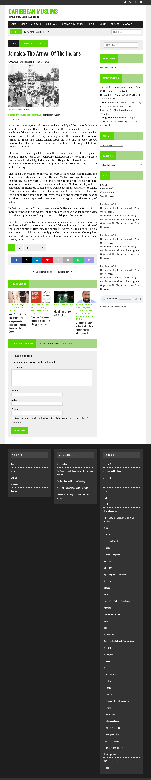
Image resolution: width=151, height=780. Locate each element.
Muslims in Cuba (109, 68)
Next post (65, 268)
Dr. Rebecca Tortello (29, 115)
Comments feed (108, 192)
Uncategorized (109, 750)
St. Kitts (107, 676)
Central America (110, 506)
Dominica (107, 543)
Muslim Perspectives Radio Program (119, 220)
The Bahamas (109, 710)
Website (15, 404)
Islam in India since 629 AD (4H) (62, 310)
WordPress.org (108, 196)
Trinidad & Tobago (111, 736)
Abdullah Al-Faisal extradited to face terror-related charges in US (84, 324)
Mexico (106, 623)
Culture (90, 25)
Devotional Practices (112, 537)
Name (14, 386)
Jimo (102, 110)
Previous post (42, 268)
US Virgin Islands (110, 756)
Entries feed (106, 189)
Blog (10, 302)
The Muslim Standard (112, 723)
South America (109, 670)
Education (107, 563)
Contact (126, 25)
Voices (102, 25)
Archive (114, 25)
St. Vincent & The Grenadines (116, 696)
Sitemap (14, 480)
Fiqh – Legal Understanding (115, 570)
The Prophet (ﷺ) (111, 730)
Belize (106, 486)
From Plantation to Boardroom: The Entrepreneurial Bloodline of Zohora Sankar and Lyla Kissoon (16, 319)
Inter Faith (108, 603)
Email (14, 395)
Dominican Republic (111, 550)
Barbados (107, 480)
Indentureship (26, 62)
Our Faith (35, 25)
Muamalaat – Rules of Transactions (118, 636)
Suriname (107, 703)
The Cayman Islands (111, 716)
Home (12, 25)
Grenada (107, 576)
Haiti (105, 590)
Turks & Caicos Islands (113, 743)
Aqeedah (107, 473)
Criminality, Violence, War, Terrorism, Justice (39, 305)
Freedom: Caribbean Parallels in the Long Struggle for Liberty (39, 317)
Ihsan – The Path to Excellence (116, 596)
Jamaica (47, 62)
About (23, 25)
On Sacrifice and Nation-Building (118, 216)
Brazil (105, 500)
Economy (107, 556)
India (38, 62)
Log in (103, 185)
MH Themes (39, 777)
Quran (105, 663)
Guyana (17, 302)
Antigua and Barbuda (112, 466)
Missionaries (108, 630)
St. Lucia (107, 683)
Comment (16, 363)
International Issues (71, 25)
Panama (106, 656)
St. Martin (107, 690)
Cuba (105, 523)
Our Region (50, 25)
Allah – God (108, 460)
